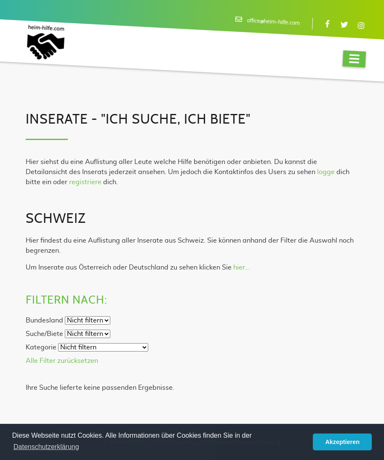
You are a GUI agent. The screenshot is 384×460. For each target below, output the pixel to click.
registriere (85, 182)
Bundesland (44, 320)
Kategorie (41, 347)
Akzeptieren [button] (342, 442)
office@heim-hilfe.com (273, 22)
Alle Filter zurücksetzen (62, 360)
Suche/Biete (44, 333)
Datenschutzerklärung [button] (46, 446)
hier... (241, 267)
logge (326, 172)
